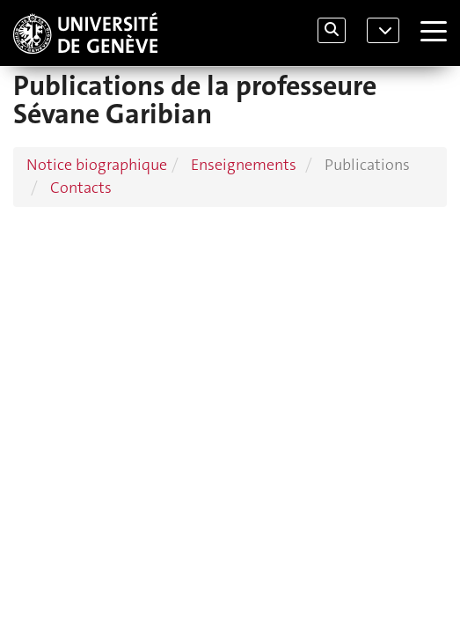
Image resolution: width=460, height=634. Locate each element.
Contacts (81, 187)
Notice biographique (96, 164)
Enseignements (243, 164)
